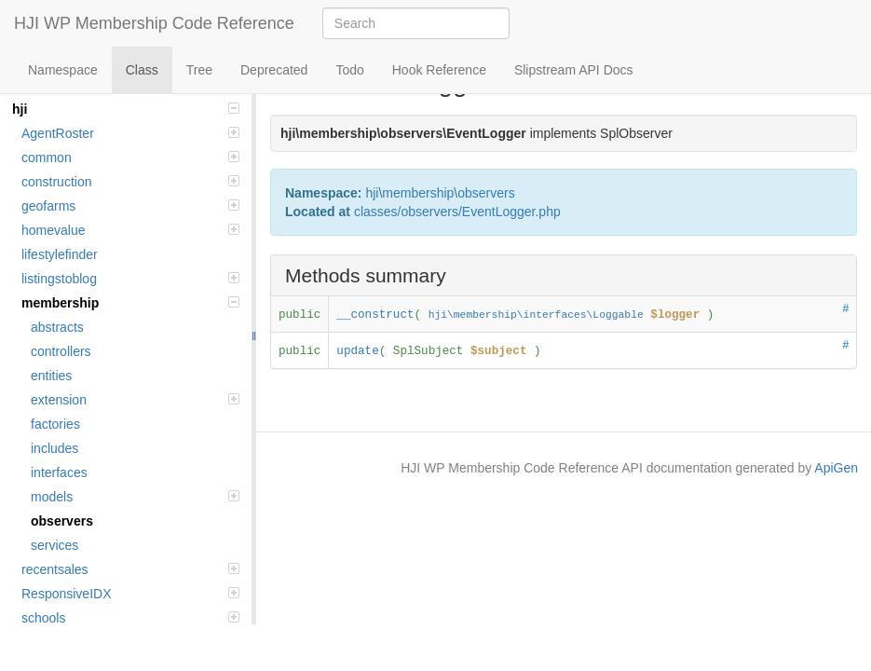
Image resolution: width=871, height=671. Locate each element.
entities (51, 375)
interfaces (59, 472)
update (357, 351)
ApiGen (836, 467)
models (135, 496)
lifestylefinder (59, 254)
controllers (61, 351)
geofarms (130, 206)
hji (125, 109)
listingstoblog (130, 278)
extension (135, 399)
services (54, 545)
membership (130, 302)
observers (62, 521)
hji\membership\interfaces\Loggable (536, 315)
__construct (375, 315)
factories (55, 424)
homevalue (130, 230)
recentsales (130, 569)
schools (130, 617)
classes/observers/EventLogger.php (457, 211)
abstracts (57, 327)
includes (54, 448)
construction (130, 181)
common (130, 157)
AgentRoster (130, 133)
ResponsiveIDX (130, 593)
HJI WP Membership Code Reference (154, 23)
